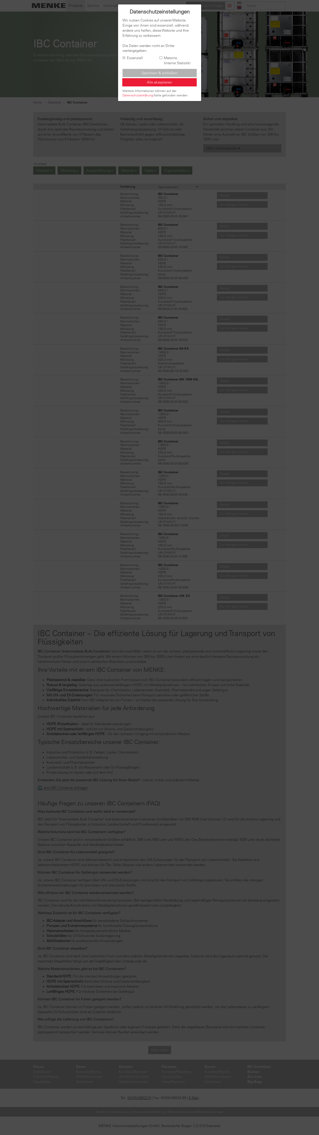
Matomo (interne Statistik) (175, 60)
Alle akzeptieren (159, 82)
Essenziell (133, 58)
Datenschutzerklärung (138, 95)
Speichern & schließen (159, 73)
